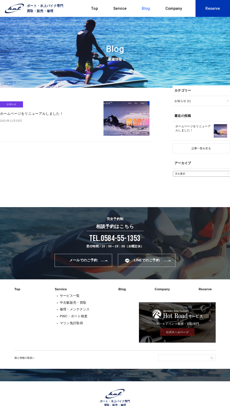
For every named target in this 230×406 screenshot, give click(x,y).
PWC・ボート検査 (74, 316)
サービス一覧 (70, 296)
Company (173, 8)
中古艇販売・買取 (73, 302)
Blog (146, 8)
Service (120, 8)
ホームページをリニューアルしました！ (193, 128)
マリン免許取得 (71, 323)
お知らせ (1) (182, 101)
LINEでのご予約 (146, 260)
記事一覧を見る (201, 148)
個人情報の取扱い (24, 357)
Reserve (212, 8)
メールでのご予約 (83, 260)
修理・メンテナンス (75, 309)
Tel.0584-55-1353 (114, 238)
